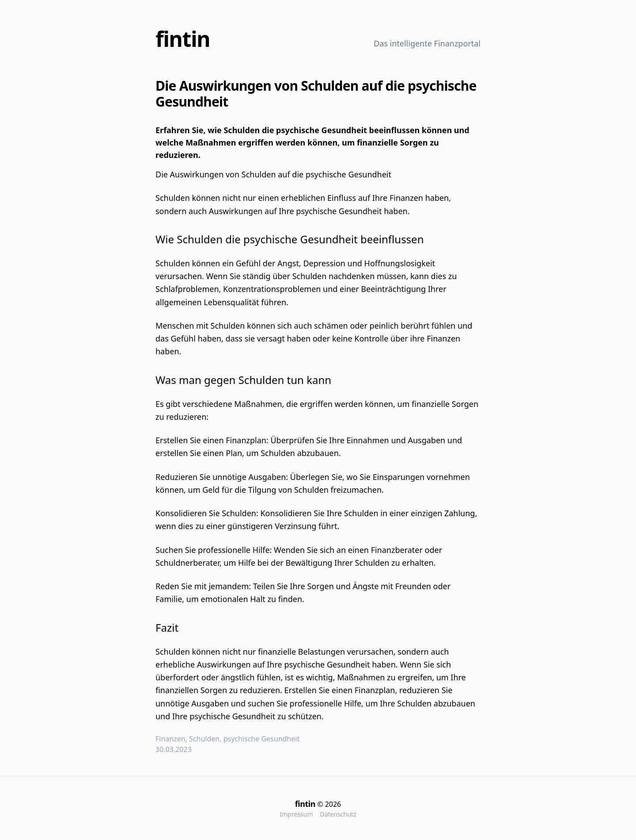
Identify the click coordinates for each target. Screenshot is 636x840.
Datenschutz (338, 814)
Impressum (296, 814)
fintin (182, 38)
